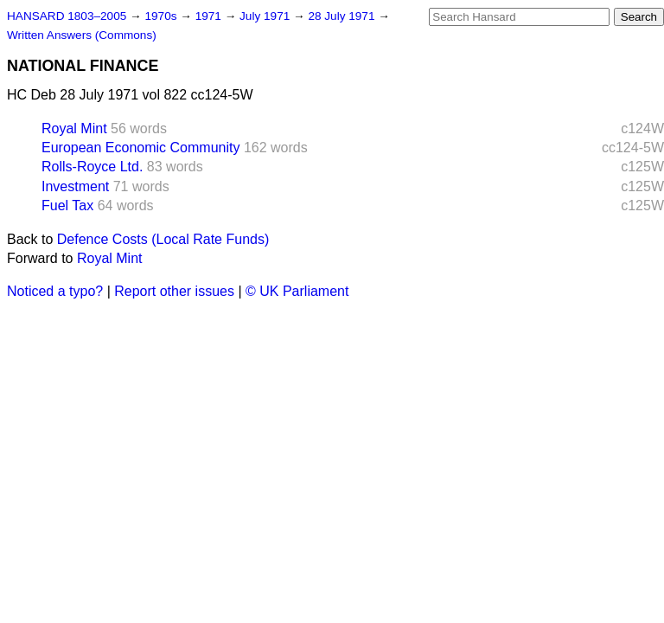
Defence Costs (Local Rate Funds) (163, 239)
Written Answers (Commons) (81, 35)
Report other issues (174, 291)
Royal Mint (74, 128)
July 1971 (266, 16)
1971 (210, 16)
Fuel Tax (67, 205)
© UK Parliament (297, 291)
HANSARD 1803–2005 (66, 16)
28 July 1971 (343, 16)
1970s (162, 16)
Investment (75, 186)
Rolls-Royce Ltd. (92, 166)
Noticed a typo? (55, 291)
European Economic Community (140, 147)
